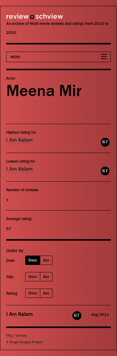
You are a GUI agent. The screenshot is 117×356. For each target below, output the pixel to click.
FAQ (9, 335)
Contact (21, 335)
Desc (32, 260)
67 (105, 142)
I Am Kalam (19, 140)
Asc (46, 260)
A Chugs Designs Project (24, 342)
